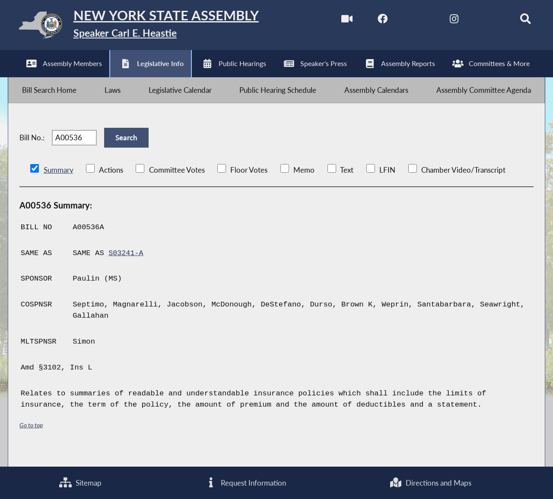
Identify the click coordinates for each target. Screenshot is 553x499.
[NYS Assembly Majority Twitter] (410, 21)
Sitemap (80, 481)
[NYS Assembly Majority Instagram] (446, 21)
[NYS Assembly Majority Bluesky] (482, 21)
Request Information (245, 481)
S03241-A (126, 266)
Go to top (31, 437)
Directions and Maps (430, 481)
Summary (58, 182)
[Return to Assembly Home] (145, 27)
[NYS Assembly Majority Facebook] (374, 21)
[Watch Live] (337, 21)
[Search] (518, 21)
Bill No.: (31, 147)
